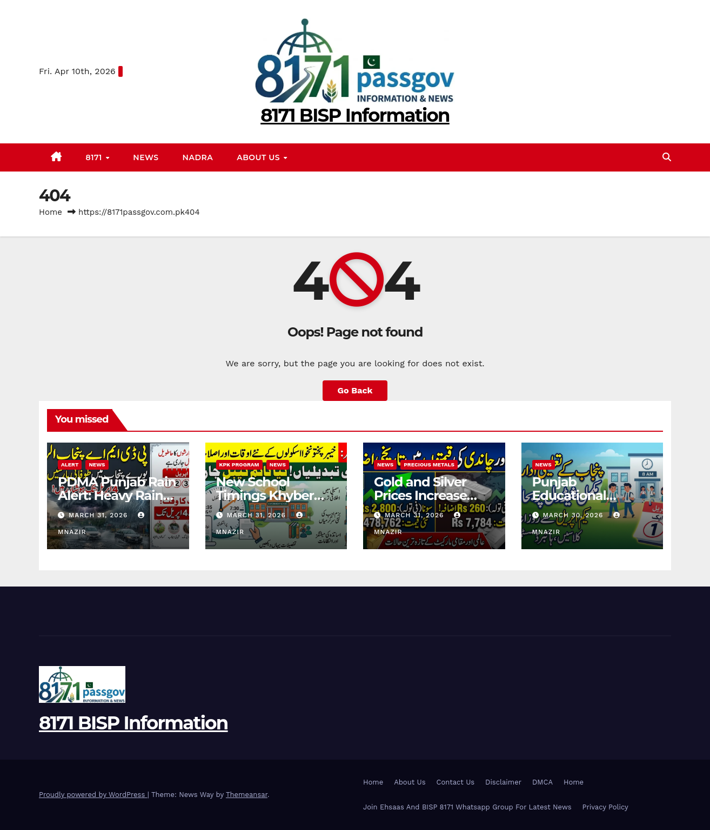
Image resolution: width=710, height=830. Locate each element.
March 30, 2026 (574, 515)
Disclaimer (503, 782)
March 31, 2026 (99, 515)
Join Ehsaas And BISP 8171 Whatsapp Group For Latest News (467, 807)
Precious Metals (429, 464)
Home (50, 212)
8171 (95, 157)
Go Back (355, 390)
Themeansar (246, 795)
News (145, 157)
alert (69, 464)
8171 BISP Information (355, 115)
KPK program (239, 464)
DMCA (542, 782)
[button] (666, 157)
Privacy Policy (605, 807)
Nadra (198, 157)
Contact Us (456, 782)
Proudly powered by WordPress (93, 795)
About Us (259, 157)
